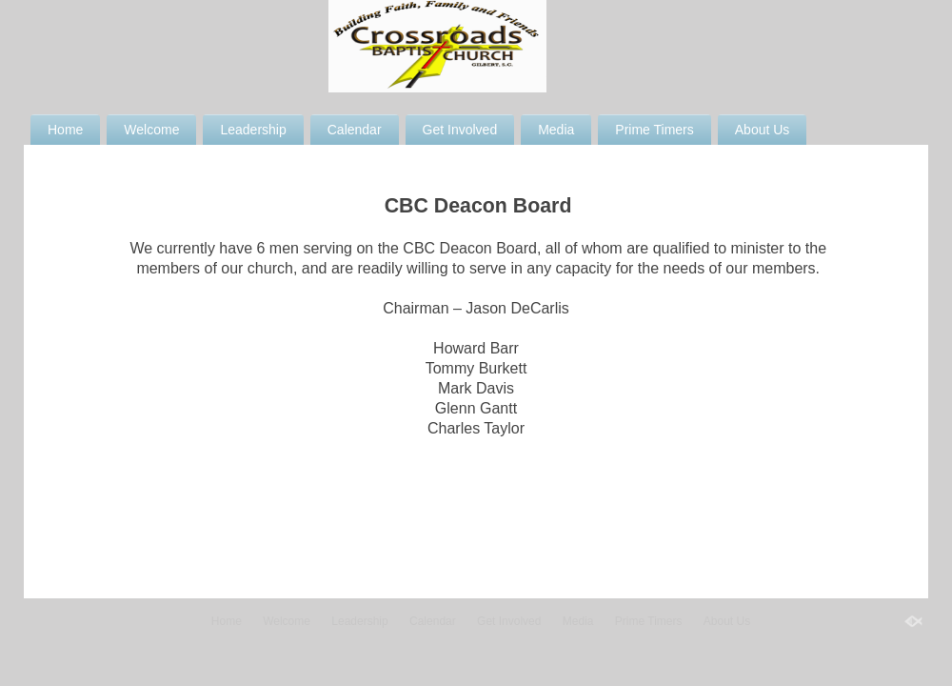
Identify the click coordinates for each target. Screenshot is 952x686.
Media (556, 129)
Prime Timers (654, 129)
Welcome (151, 129)
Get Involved (460, 129)
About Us (762, 129)
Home (65, 129)
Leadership (253, 129)
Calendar (354, 129)
